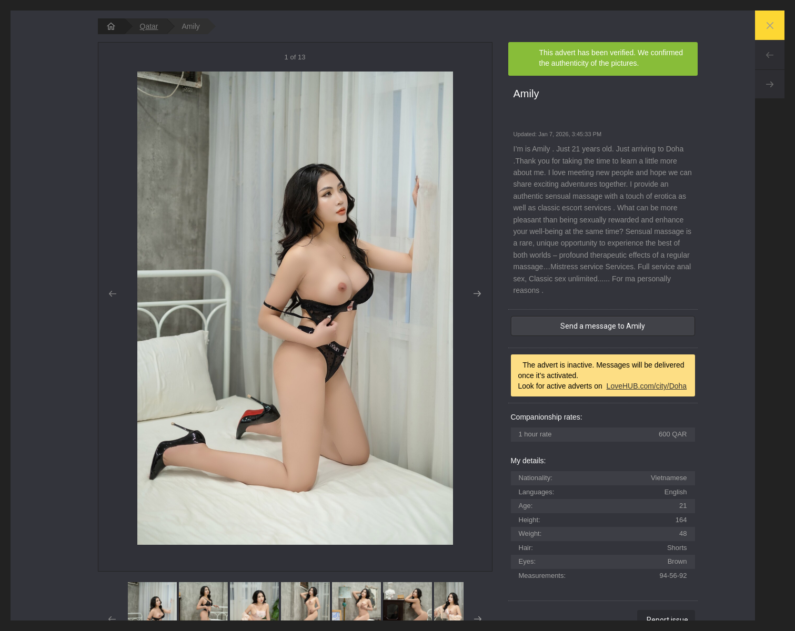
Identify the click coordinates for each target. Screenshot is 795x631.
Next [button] (477, 294)
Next (769, 84)
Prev (769, 54)
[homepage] (111, 26)
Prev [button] (112, 294)
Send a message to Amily (602, 326)
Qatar (149, 26)
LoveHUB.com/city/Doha (647, 386)
